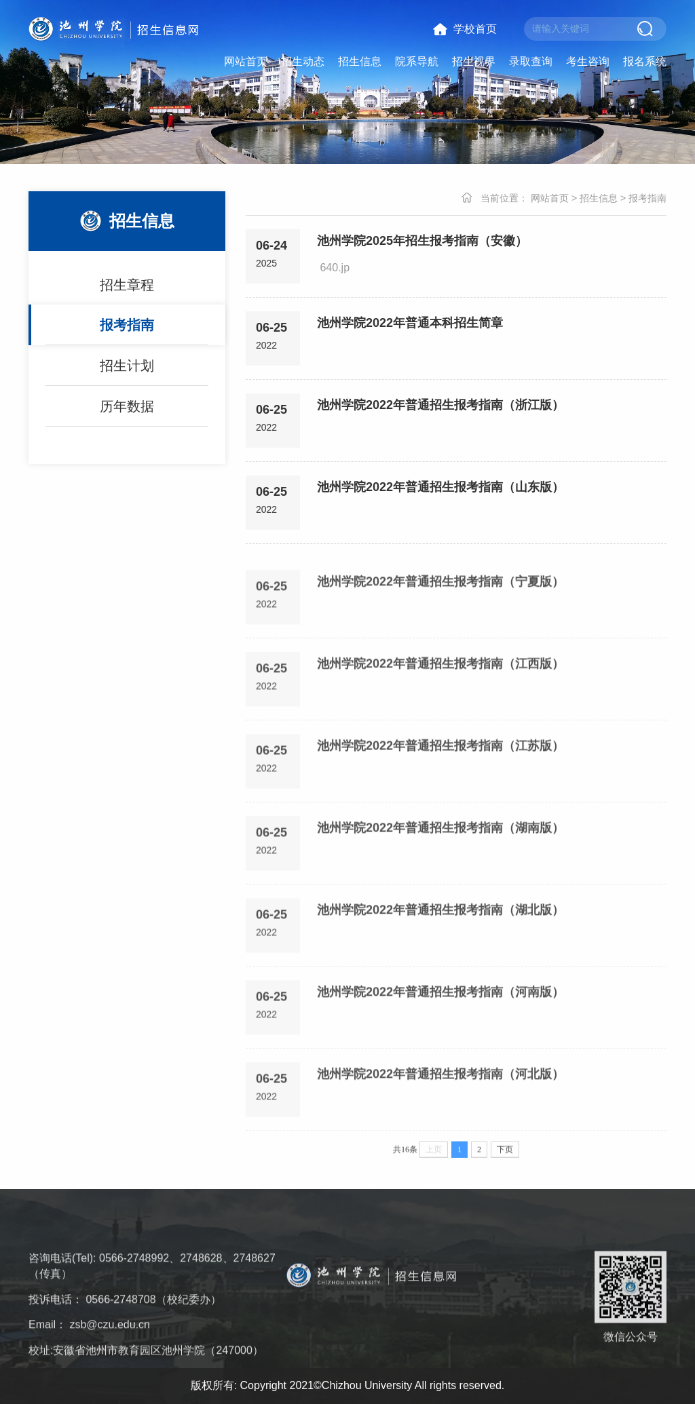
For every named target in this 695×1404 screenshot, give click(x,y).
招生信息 (359, 61)
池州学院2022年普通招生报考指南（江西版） (440, 706)
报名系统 (644, 61)
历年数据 (127, 411)
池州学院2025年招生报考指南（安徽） (422, 242)
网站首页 (245, 61)
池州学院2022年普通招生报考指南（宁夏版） (440, 624)
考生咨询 (587, 61)
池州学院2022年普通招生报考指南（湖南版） (440, 870)
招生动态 (302, 61)
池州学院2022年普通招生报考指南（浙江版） (440, 406)
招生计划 (127, 371)
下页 (505, 1158)
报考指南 (127, 330)
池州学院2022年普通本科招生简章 (410, 324)
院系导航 (416, 61)
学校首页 (475, 29)
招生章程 (127, 290)
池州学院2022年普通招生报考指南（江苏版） (440, 788)
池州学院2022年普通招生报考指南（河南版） (440, 1034)
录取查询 (530, 61)
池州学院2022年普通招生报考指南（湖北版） (440, 952)
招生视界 (473, 61)
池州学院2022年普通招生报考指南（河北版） (440, 1116)
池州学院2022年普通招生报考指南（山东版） (440, 488)
